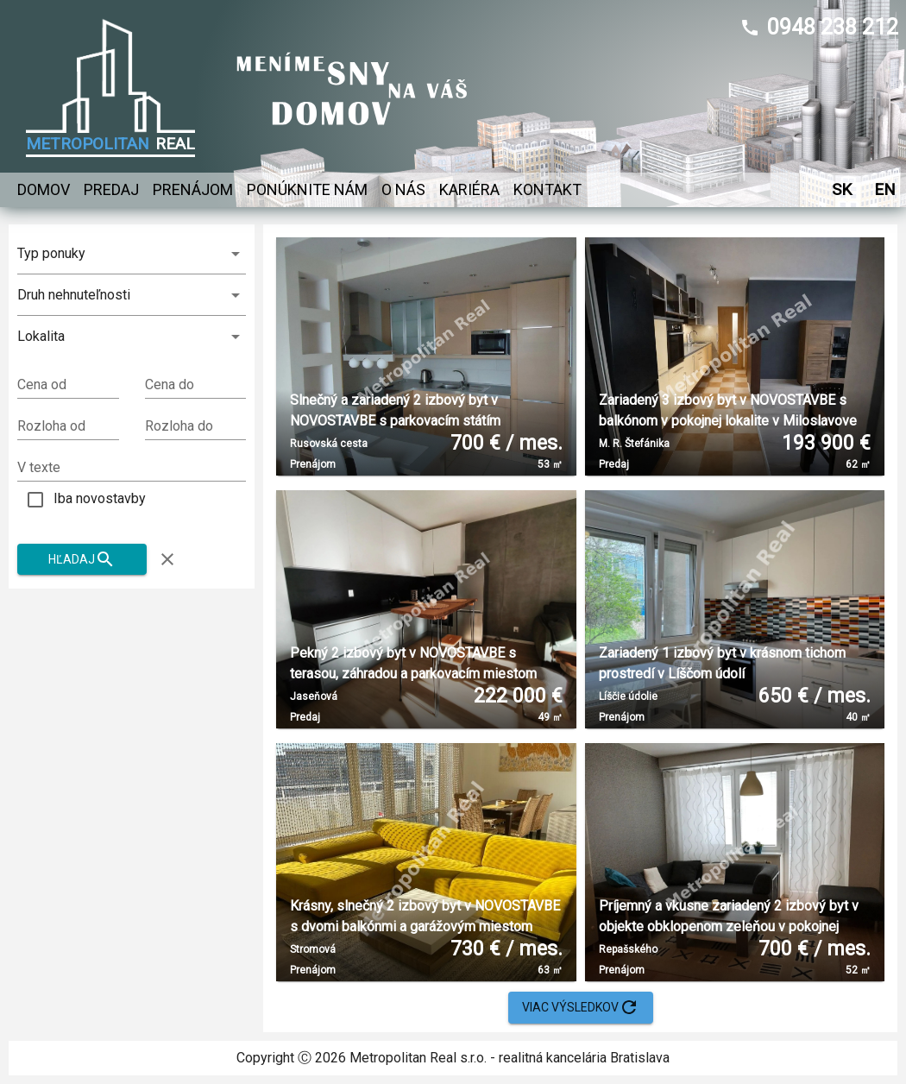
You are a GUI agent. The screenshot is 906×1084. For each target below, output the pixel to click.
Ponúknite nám (307, 190)
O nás (403, 190)
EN (884, 189)
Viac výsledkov (580, 1008)
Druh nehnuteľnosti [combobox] (73, 295)
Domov (43, 190)
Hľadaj (82, 560)
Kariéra (469, 190)
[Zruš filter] (167, 559)
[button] (131, 336)
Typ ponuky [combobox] (51, 253)
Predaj (111, 190)
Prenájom (193, 190)
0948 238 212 (832, 27)
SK (841, 189)
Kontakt (547, 190)
